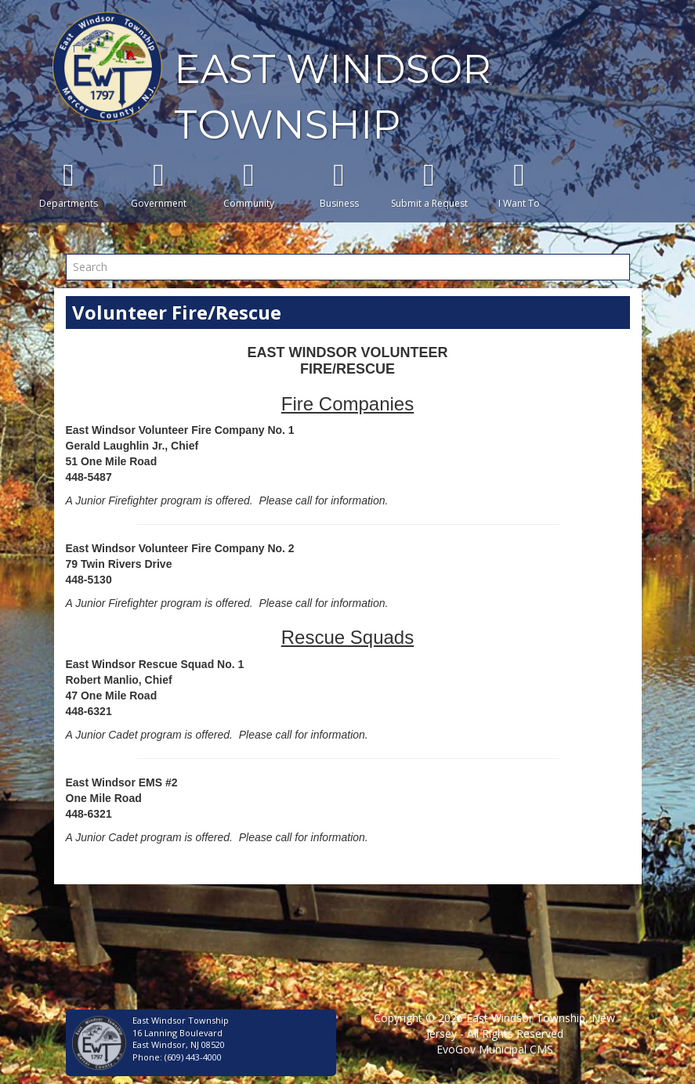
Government (159, 185)
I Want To (519, 185)
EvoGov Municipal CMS (494, 1049)
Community (249, 185)
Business (339, 185)
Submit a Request (429, 185)
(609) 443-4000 (193, 1057)
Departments (69, 185)
